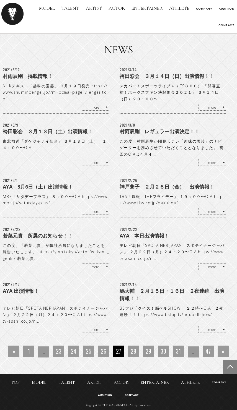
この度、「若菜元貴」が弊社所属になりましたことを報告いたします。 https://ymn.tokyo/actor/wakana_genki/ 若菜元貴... (56, 252)
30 (163, 351)
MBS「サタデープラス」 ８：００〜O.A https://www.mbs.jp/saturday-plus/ (56, 200)
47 (208, 351)
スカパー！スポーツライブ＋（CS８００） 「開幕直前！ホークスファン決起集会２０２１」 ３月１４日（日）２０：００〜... (170, 92)
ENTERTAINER (147, 8)
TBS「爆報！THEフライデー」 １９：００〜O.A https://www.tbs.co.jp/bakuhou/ (171, 200)
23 (58, 351)
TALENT (70, 8)
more (95, 107)
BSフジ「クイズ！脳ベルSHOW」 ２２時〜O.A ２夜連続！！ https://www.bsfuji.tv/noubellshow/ (171, 311)
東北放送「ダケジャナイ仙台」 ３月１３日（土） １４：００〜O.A (55, 144)
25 (88, 351)
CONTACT (226, 25)
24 (73, 351)
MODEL (47, 8)
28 (133, 351)
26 (103, 351)
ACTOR (117, 8)
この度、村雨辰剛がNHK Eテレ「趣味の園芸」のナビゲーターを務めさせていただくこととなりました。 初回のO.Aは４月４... (171, 148)
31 (178, 351)
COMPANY (204, 9)
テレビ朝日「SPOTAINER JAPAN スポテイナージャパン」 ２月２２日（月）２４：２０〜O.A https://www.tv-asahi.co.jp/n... (172, 252)
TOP (15, 382)
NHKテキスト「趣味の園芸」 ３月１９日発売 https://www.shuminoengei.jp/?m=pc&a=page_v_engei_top (55, 92)
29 (148, 351)
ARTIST (94, 8)
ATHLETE (179, 8)
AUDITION (226, 9)
